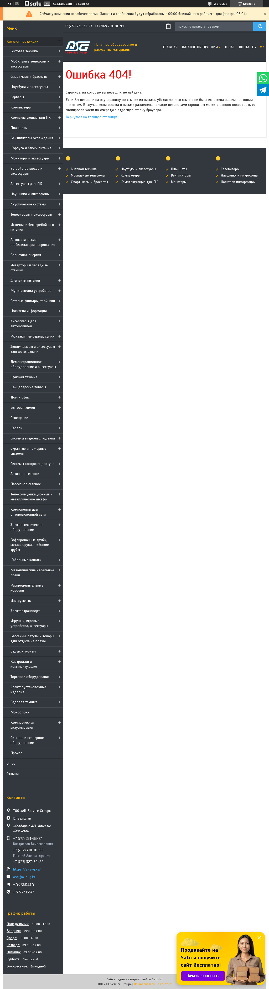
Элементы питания (25, 280)
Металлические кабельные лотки (32, 572)
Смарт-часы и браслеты (89, 182)
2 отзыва (220, 4)
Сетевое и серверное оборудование (27, 740)
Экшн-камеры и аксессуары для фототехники (33, 349)
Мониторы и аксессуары (30, 158)
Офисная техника (24, 377)
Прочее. (17, 753)
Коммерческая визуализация (22, 725)
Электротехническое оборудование (27, 527)
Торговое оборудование (30, 677)
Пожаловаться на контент (153, 984)
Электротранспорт (25, 611)
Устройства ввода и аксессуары (26, 171)
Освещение (19, 418)
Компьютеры (21, 107)
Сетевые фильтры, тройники (33, 301)
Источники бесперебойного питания (32, 227)
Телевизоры (230, 169)
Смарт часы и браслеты (29, 76)
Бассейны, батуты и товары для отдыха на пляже (32, 638)
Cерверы (17, 97)
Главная (170, 47)
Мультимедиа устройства (31, 290)
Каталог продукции (22, 41)
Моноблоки (20, 712)
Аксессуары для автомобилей (23, 323)
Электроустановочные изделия (28, 689)
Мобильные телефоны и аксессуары (30, 64)
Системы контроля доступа (32, 464)
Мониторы (179, 182)
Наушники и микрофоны (30, 194)
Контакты (247, 47)
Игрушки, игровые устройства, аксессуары (29, 623)
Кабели (16, 428)
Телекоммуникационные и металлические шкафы (32, 496)
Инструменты (21, 600)
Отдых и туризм (23, 651)
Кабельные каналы (26, 560)
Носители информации (29, 311)
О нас (11, 763)
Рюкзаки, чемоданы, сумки (32, 336)
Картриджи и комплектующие (24, 664)
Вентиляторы (181, 175)
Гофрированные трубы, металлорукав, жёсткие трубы (30, 545)
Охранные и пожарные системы (28, 451)
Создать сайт (62, 4)
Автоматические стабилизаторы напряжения (33, 242)
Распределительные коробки (27, 588)
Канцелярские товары (28, 387)
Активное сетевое (25, 474)
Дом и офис (20, 397)
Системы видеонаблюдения (33, 438)
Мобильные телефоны (88, 175)
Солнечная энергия (26, 255)
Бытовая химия (23, 407)
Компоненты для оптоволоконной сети (28, 512)
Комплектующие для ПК (31, 117)
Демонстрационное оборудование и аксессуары (33, 364)
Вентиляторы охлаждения (32, 138)
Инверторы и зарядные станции (29, 267)
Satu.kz (157, 979)
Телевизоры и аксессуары (31, 214)
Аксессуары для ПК (26, 184)
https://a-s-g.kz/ (27, 869)
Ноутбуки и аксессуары (29, 87)
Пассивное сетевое (26, 484)
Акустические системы (28, 204)
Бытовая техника (24, 51)
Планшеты (19, 128)
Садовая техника (24, 702)
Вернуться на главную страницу (91, 117)
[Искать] (259, 26)
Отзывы (13, 773)
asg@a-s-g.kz (24, 877)
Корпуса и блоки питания (31, 148)
